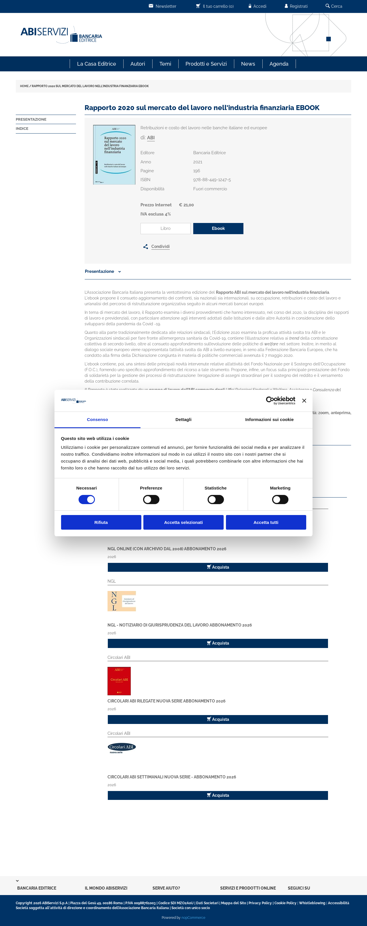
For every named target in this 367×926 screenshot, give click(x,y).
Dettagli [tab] (183, 419)
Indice (22, 128)
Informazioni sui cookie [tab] (269, 419)
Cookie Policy (285, 903)
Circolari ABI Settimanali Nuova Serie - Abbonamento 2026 (172, 777)
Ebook (218, 228)
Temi (165, 64)
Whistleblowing (312, 903)
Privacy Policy (260, 903)
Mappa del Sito (233, 903)
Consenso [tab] (97, 419)
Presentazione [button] (103, 271)
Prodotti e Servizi (206, 64)
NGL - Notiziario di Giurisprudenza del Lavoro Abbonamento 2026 (180, 625)
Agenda (279, 64)
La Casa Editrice (96, 64)
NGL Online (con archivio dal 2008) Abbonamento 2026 (167, 549)
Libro (166, 228)
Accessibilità (338, 903)
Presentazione (31, 119)
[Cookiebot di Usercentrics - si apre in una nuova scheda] (270, 400)
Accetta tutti (265, 522)
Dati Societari (207, 903)
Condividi (160, 246)
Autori (137, 64)
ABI (151, 137)
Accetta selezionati (183, 522)
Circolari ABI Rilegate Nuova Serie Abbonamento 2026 (167, 701)
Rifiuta (101, 522)
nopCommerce (193, 918)
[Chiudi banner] (304, 401)
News (248, 64)
